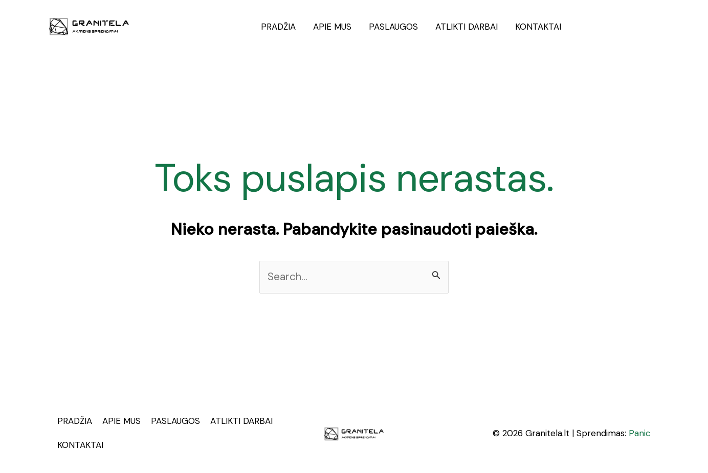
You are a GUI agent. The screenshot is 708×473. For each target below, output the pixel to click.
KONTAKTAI (538, 26)
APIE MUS (332, 26)
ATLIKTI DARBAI (466, 26)
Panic (640, 433)
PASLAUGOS (393, 26)
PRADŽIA (278, 26)
